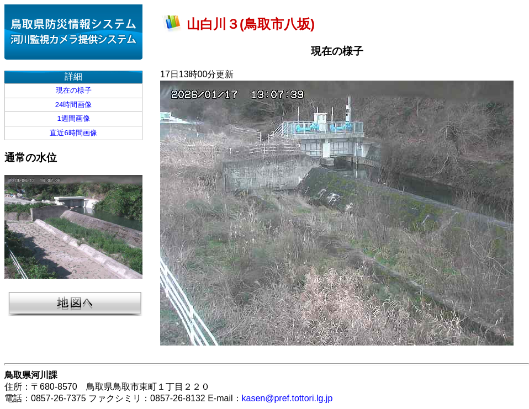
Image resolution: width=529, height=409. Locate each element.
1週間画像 (73, 118)
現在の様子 (74, 90)
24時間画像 (73, 104)
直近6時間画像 (73, 133)
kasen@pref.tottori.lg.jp (287, 398)
